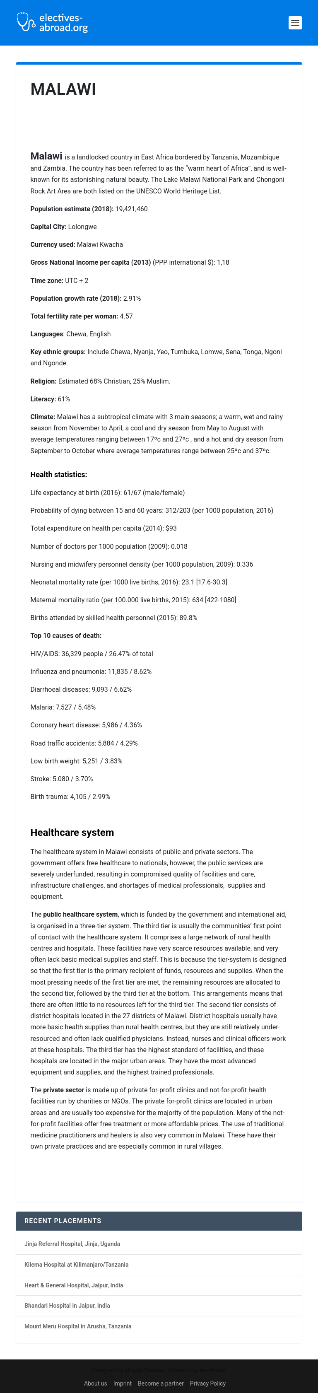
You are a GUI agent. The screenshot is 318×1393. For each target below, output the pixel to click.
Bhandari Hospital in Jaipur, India (67, 1305)
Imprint (122, 1383)
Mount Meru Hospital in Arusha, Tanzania (78, 1326)
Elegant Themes (144, 1370)
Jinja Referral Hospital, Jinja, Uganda (72, 1244)
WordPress (213, 1370)
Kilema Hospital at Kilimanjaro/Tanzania (76, 1264)
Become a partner (161, 1383)
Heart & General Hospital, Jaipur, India (73, 1285)
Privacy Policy (208, 1383)
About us (95, 1383)
